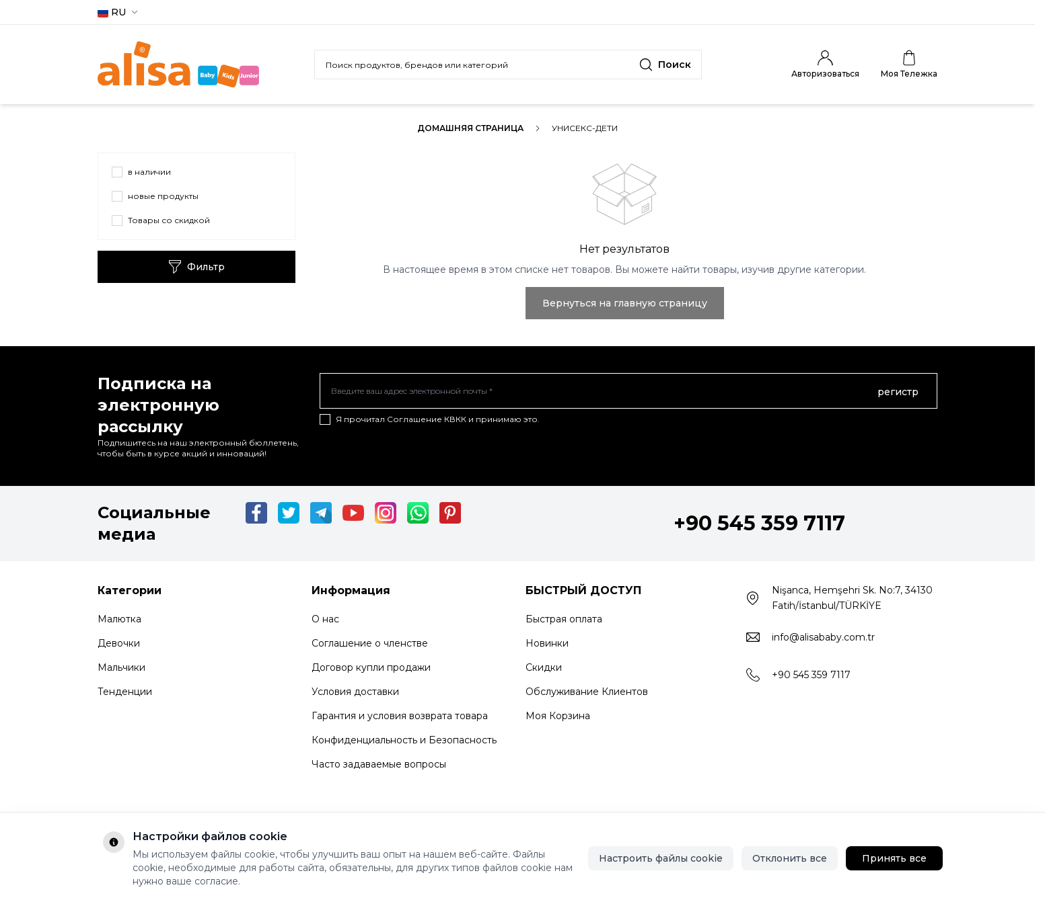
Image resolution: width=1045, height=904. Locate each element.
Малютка (119, 619)
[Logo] (178, 64)
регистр (897, 392)
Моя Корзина (558, 716)
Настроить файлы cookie (661, 858)
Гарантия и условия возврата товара (400, 716)
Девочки (119, 643)
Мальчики (121, 667)
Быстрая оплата (564, 619)
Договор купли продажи (371, 667)
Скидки (544, 667)
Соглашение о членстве (370, 643)
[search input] (508, 64)
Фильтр (196, 267)
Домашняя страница (470, 128)
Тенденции (125, 692)
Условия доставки (355, 692)
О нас (325, 619)
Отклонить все (789, 858)
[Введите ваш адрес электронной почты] (628, 392)
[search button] (665, 64)
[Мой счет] (825, 64)
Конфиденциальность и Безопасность (404, 740)
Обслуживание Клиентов (587, 692)
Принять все (894, 858)
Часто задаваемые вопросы (379, 764)
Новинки (547, 643)
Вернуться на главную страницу (624, 303)
